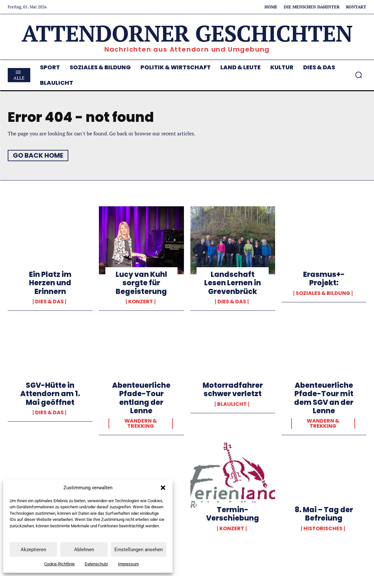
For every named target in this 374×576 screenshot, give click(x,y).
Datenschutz (96, 563)
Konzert (140, 301)
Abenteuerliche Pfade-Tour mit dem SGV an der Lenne (323, 398)
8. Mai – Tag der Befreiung (324, 514)
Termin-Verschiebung (232, 514)
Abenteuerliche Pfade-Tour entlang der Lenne (141, 398)
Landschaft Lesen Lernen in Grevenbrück (232, 283)
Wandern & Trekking (140, 423)
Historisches (322, 528)
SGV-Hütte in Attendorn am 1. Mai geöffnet (50, 393)
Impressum (128, 563)
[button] (163, 487)
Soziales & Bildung (323, 293)
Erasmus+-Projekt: (324, 278)
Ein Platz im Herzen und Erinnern (50, 283)
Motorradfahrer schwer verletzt (233, 389)
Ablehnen (84, 549)
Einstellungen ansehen (138, 549)
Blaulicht (232, 404)
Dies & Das (49, 301)
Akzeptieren (33, 549)
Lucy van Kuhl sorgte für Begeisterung (141, 283)
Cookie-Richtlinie (59, 563)
